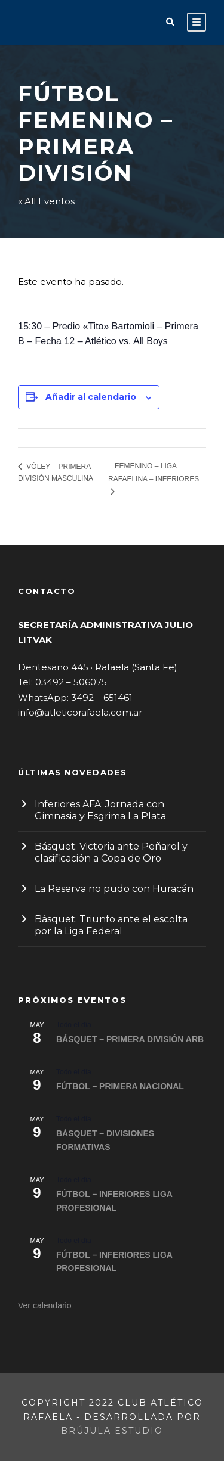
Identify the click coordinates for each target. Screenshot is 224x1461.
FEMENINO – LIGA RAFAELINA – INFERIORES (153, 472)
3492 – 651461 (102, 697)
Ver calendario (45, 1305)
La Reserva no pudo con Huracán (114, 888)
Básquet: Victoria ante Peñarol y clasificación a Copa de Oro (111, 852)
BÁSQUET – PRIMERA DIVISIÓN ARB (130, 1039)
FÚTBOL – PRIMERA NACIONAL (120, 1086)
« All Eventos (46, 201)
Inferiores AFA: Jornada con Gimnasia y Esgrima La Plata (100, 810)
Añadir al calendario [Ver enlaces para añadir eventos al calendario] (90, 396)
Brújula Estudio (112, 1430)
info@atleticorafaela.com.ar (80, 712)
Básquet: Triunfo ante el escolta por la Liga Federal (111, 925)
